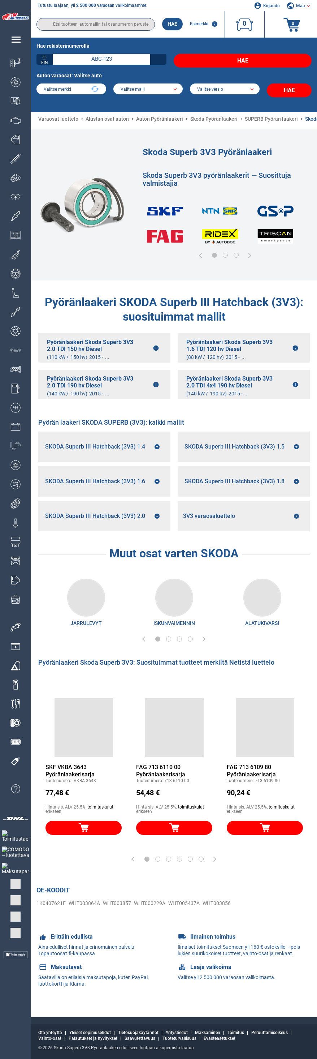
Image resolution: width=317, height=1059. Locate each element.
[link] (15, 627)
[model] (148, 86)
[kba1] (101, 59)
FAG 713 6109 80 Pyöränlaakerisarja (251, 777)
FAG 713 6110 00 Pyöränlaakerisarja (160, 777)
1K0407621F (49, 908)
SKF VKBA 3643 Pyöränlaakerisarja (70, 777)
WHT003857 (108, 908)
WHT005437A (168, 908)
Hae (172, 24)
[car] (225, 86)
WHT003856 (197, 908)
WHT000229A (137, 908)
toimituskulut (100, 813)
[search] (95, 24)
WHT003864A (79, 908)
